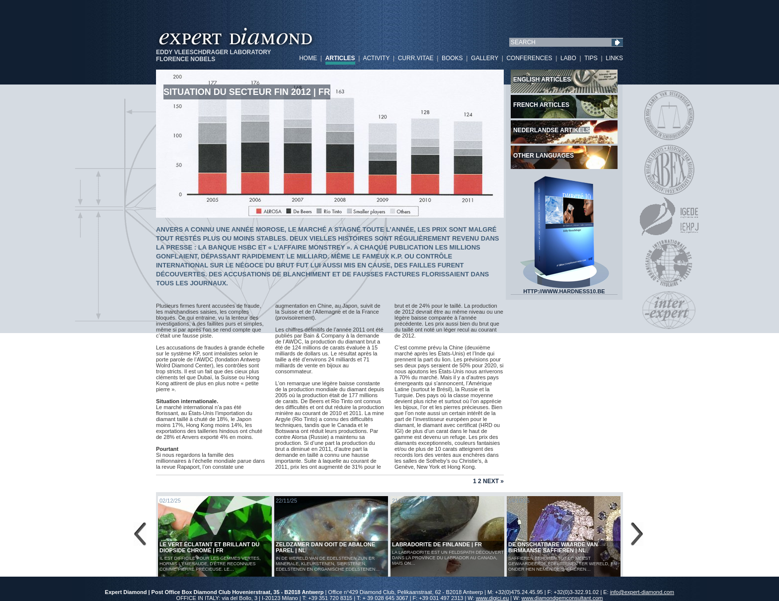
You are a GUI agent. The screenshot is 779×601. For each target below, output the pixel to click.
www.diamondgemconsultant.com (562, 598)
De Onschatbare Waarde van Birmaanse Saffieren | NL (553, 547)
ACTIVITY (376, 58)
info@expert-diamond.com (642, 592)
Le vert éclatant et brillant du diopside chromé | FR (209, 547)
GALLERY (484, 58)
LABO (568, 58)
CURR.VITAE (416, 58)
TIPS (591, 58)
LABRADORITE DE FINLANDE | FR (437, 544)
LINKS (614, 58)
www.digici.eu (492, 598)
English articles (542, 79)
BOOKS (452, 58)
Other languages (543, 155)
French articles (541, 104)
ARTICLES (340, 58)
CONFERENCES (529, 58)
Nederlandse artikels (551, 130)
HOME (308, 58)
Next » (493, 481)
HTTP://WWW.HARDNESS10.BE (564, 288)
